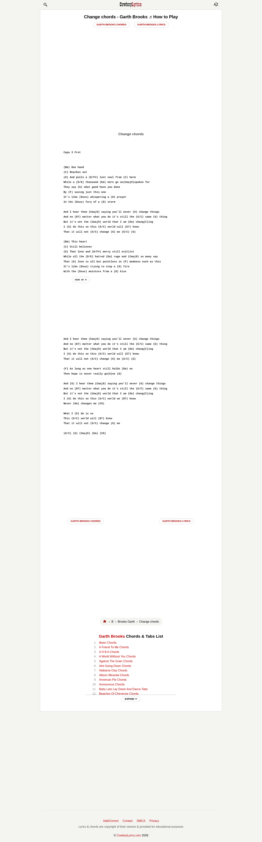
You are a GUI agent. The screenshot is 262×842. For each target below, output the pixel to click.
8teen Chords (107, 642)
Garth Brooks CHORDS (85, 521)
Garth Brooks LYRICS (176, 521)
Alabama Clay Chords (113, 670)
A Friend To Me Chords (114, 647)
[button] (45, 4)
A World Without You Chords (117, 656)
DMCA (141, 820)
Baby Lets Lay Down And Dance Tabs (123, 689)
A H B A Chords (109, 651)
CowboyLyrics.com (129, 835)
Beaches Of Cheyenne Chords (118, 693)
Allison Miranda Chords (114, 675)
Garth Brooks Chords (111, 24)
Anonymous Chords (112, 684)
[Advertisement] (131, 101)
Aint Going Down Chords (115, 665)
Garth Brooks (112, 636)
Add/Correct (110, 820)
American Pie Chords (112, 679)
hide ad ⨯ (81, 280)
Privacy (154, 820)
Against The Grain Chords (116, 661)
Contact (128, 820)
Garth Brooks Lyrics (151, 24)
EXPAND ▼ (131, 699)
